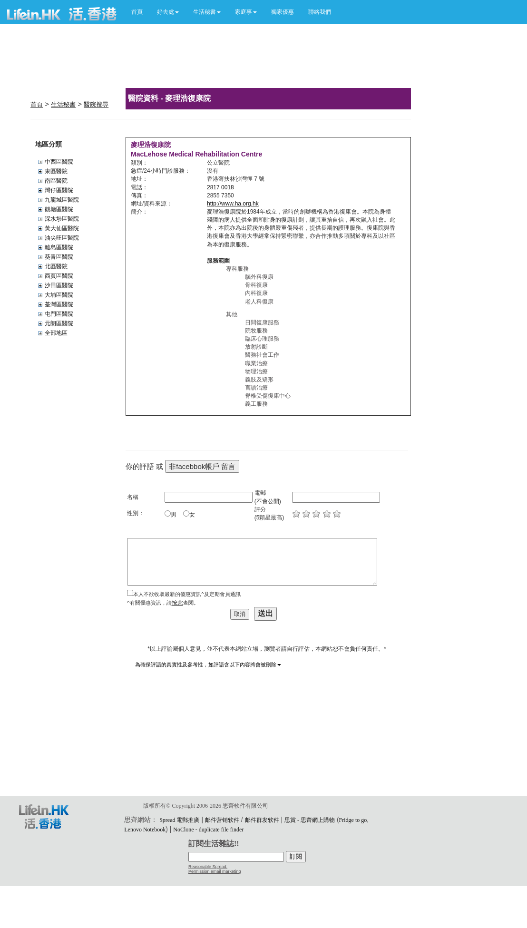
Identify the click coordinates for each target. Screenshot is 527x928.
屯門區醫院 (59, 314)
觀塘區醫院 (59, 209)
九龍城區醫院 (62, 199)
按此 (177, 602)
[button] (168, 12)
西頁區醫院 (59, 276)
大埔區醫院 (59, 295)
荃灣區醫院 (59, 304)
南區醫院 (56, 180)
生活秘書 (63, 104)
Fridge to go (353, 820)
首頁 (137, 12)
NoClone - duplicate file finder (208, 829)
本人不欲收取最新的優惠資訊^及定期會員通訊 (186, 594)
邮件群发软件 (262, 820)
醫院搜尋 (96, 104)
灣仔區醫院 (59, 190)
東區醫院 (56, 171)
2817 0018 (220, 187)
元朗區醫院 (59, 323)
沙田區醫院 (59, 285)
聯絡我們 (319, 12)
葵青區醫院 (59, 257)
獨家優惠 (282, 12)
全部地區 (56, 333)
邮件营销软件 (222, 820)
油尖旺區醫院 (62, 237)
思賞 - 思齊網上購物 (309, 820)
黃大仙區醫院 (62, 228)
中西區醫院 (59, 161)
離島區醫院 (59, 247)
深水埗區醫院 (62, 218)
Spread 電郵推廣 (179, 820)
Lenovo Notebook (145, 829)
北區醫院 (56, 266)
